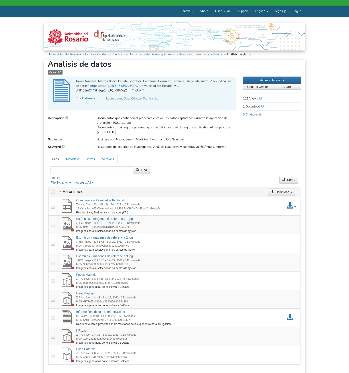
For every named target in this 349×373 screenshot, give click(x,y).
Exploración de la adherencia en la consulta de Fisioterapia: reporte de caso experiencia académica (153, 54)
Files (55, 159)
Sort (289, 180)
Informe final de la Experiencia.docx (101, 312)
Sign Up (280, 11)
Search (187, 11)
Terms (90, 159)
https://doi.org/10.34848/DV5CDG (114, 86)
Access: (85, 182)
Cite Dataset (85, 98)
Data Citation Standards (140, 98)
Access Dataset (272, 80)
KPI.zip (81, 330)
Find (141, 170)
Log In (297, 11)
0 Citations (250, 114)
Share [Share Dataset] (287, 87)
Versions (108, 159)
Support (242, 11)
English (261, 11)
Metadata (72, 159)
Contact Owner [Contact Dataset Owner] (257, 87)
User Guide (223, 11)
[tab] (55, 159)
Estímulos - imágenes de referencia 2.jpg (104, 237)
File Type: (61, 182)
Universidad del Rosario (64, 54)
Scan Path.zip (85, 349)
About (204, 11)
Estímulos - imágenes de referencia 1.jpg (104, 219)
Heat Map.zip (85, 293)
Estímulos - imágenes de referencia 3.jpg (104, 256)
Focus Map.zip (86, 274)
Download (281, 192)
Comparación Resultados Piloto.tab (100, 200)
